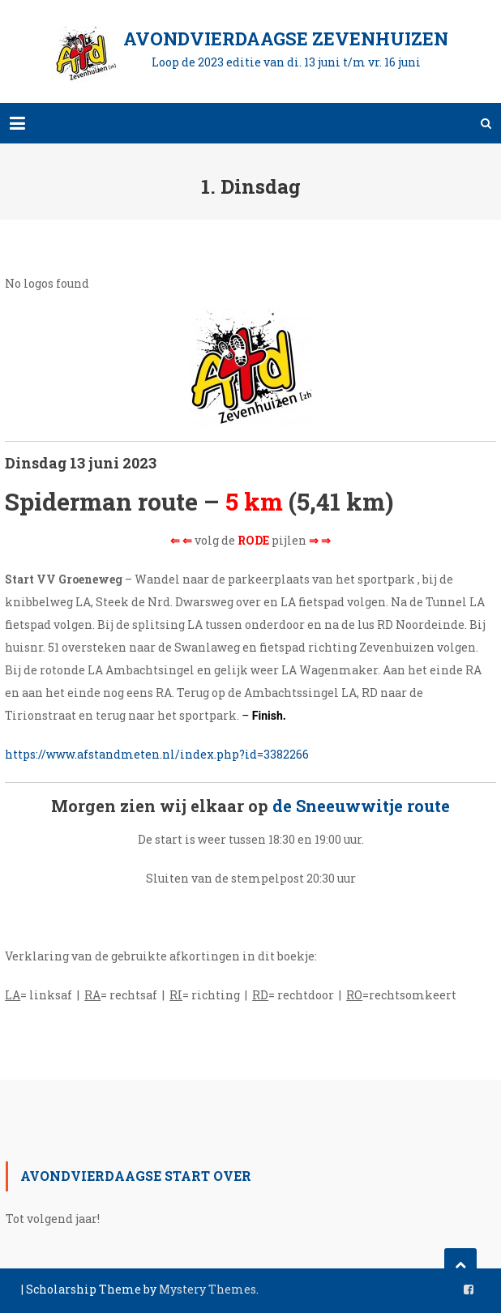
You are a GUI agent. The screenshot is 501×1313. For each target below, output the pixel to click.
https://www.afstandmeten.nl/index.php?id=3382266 (157, 754)
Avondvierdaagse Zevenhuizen (285, 38)
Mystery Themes (207, 1289)
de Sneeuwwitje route (361, 805)
